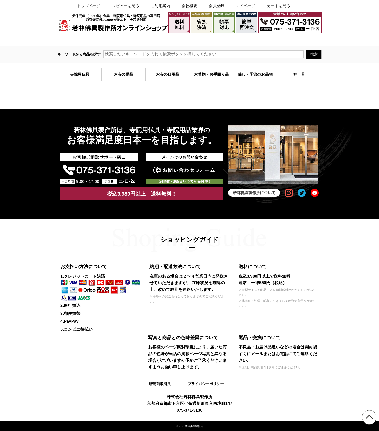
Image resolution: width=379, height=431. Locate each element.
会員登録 (216, 6)
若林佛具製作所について (254, 192)
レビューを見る (125, 6)
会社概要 (189, 6)
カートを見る (278, 6)
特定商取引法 (160, 384)
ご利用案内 (160, 6)
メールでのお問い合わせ (300, 39)
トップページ (88, 6)
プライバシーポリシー (205, 384)
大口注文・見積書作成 (257, 39)
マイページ (245, 6)
